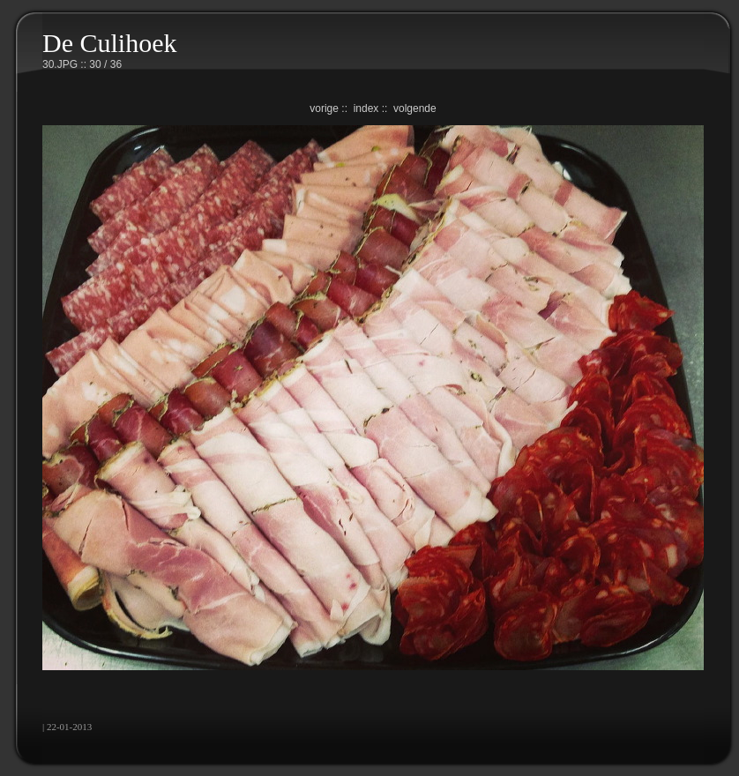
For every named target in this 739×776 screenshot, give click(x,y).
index (366, 108)
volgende (415, 108)
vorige (324, 108)
